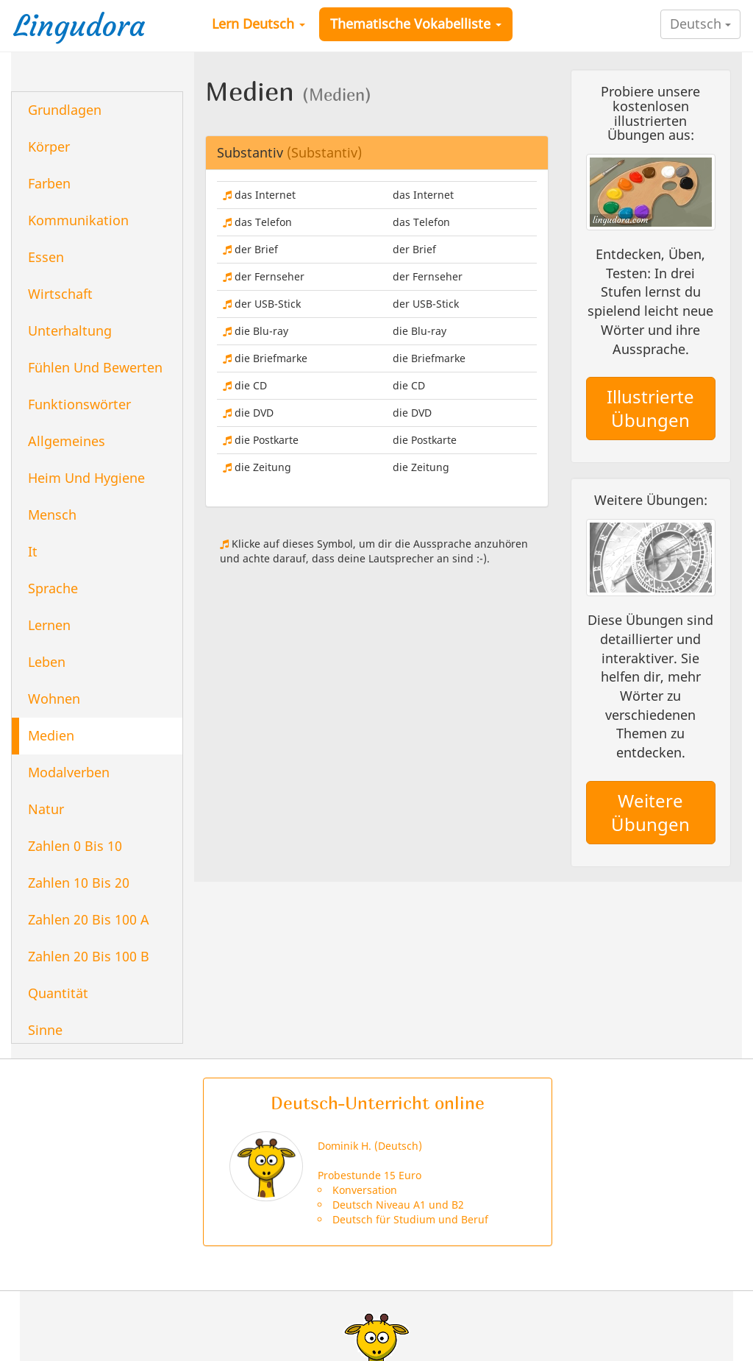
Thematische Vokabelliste (416, 23)
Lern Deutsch (258, 23)
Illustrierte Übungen (650, 408)
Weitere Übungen (650, 812)
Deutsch (700, 23)
